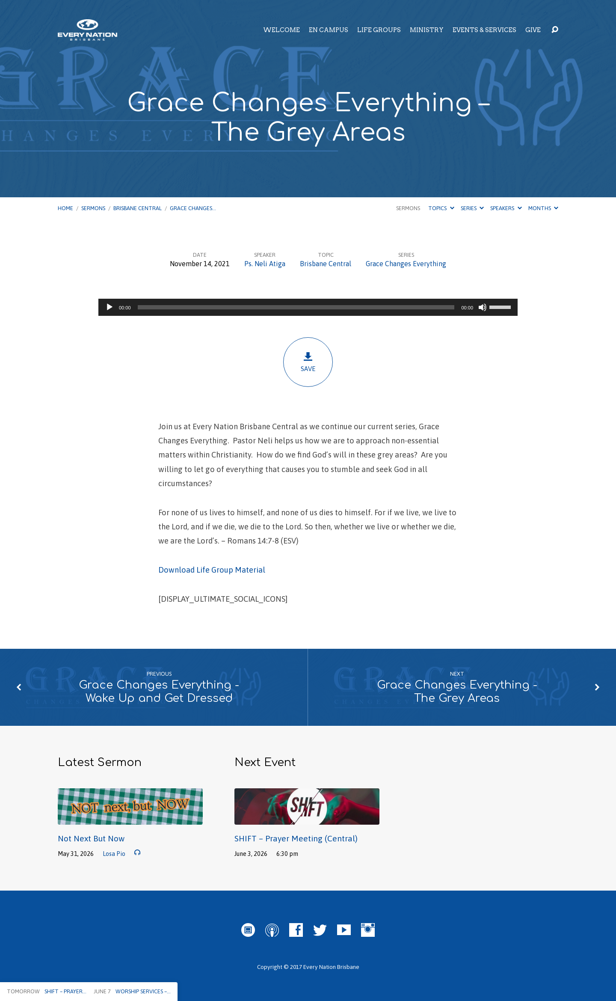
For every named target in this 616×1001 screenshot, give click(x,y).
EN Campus (328, 30)
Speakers (505, 208)
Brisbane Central (137, 208)
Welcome (281, 30)
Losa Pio (114, 853)
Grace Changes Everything (406, 263)
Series (472, 208)
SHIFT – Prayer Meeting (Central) (296, 838)
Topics (441, 208)
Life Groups (379, 30)
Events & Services (484, 30)
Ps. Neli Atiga (264, 263)
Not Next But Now (91, 838)
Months (543, 208)
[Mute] (482, 307)
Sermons (93, 208)
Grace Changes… (193, 208)
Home (65, 208)
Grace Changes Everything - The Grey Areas (457, 691)
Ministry (427, 30)
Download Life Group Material (211, 569)
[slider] (296, 307)
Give (533, 30)
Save (308, 361)
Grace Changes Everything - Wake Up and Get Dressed (159, 691)
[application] (308, 307)
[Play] (109, 307)
